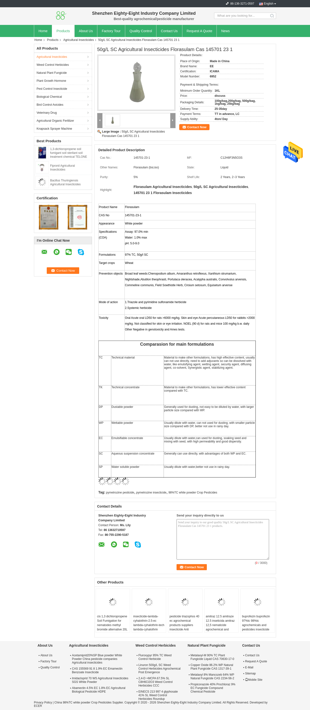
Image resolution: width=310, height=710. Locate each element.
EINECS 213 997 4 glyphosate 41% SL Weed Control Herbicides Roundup (158, 695)
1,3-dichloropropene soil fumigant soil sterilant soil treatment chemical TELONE (68, 152)
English (268, 3)
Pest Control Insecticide (52, 88)
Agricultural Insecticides (78, 40)
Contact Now (196, 127)
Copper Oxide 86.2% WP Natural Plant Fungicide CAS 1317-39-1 (212, 666)
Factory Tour (111, 31)
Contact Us (169, 31)
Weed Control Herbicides (53, 65)
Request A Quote (199, 31)
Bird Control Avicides (50, 104)
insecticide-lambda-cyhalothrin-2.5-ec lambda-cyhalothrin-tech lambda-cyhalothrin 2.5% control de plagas (148, 625)
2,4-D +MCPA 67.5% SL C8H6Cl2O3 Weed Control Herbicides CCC (155, 682)
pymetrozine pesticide (120, 492)
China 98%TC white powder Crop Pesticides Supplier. (89, 702)
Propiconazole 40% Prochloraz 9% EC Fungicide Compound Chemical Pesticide (213, 688)
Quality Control (141, 31)
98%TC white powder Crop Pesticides (192, 492)
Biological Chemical (49, 96)
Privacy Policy (43, 702)
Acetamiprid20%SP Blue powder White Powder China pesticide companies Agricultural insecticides (97, 659)
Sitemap (250, 673)
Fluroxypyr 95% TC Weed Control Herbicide (154, 657)
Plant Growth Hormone (51, 80)
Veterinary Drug (47, 112)
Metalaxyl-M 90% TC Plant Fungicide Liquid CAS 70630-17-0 (212, 657)
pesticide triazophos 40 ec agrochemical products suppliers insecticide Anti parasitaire (184, 625)
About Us (86, 31)
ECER (38, 706)
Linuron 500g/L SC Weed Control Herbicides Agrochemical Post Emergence (159, 668)
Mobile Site (253, 679)
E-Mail (249, 667)
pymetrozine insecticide (151, 492)
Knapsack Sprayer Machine (54, 128)
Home (43, 31)
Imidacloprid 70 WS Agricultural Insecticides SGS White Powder (100, 680)
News (225, 31)
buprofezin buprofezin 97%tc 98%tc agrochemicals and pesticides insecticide (256, 623)
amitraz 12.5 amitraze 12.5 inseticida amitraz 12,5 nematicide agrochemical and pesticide (220, 625)
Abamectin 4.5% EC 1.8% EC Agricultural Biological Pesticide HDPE (98, 689)
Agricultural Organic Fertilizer (55, 120)
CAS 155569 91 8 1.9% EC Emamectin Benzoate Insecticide (97, 670)
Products (63, 31)
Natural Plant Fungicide (52, 73)
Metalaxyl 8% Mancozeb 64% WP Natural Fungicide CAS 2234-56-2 (212, 676)
